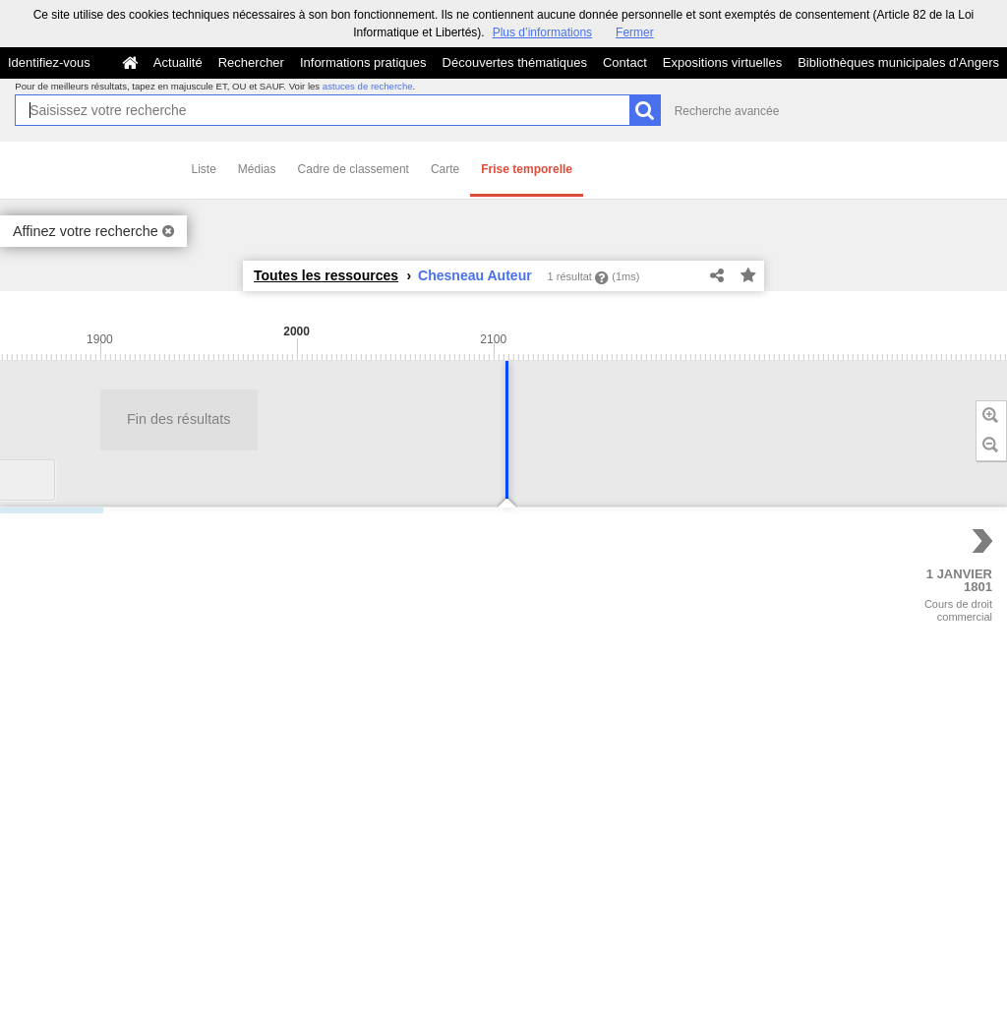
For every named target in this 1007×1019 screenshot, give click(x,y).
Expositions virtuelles (722, 62)
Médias (257, 169)
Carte (445, 169)
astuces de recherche (368, 86)
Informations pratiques (363, 62)
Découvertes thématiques (515, 62)
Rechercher (251, 62)
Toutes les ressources (326, 275)
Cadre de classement (353, 169)
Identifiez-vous (49, 62)
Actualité (178, 62)
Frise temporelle (526, 169)
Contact (625, 62)
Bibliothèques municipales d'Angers (898, 62)
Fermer (635, 32)
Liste (204, 169)
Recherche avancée (727, 111)
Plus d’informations (542, 32)
